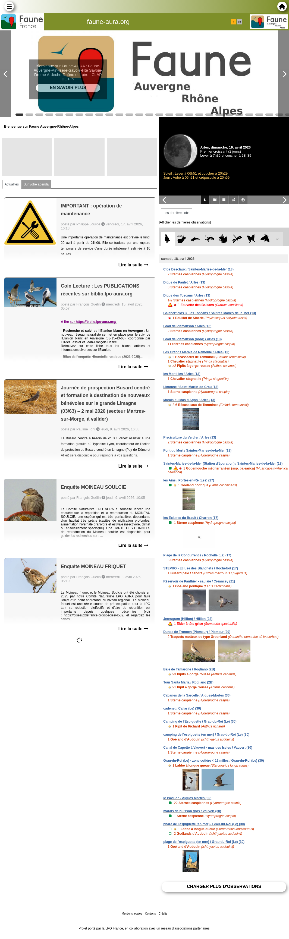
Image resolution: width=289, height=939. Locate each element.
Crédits (163, 913)
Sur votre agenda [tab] (36, 184)
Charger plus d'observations (224, 886)
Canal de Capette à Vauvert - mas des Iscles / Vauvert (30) (207, 747)
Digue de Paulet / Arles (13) (184, 282)
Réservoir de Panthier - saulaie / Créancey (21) (199, 581)
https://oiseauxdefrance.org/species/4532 (93, 615)
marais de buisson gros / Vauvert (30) (192, 811)
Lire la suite (133, 265)
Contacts (150, 913)
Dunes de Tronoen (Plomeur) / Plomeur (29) (196, 632)
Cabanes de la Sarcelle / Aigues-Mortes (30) (197, 695)
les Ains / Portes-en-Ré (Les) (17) (188, 480)
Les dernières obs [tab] (176, 213)
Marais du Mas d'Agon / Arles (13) (189, 400)
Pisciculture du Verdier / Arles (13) (189, 437)
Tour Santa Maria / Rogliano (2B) (188, 682)
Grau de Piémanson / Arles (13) (187, 326)
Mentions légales (132, 913)
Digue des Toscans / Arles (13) (186, 295)
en (239, 21)
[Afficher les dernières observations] (185, 222)
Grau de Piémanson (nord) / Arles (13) (192, 339)
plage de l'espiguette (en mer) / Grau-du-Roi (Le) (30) (203, 842)
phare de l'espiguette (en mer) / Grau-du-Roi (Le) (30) (204, 824)
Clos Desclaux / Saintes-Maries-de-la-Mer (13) (198, 269)
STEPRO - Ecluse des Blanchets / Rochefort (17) (200, 568)
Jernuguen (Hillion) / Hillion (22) (187, 619)
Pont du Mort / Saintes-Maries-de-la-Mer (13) (197, 450)
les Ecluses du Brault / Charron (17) (190, 518)
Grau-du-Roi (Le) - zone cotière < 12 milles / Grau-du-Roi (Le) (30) (213, 760)
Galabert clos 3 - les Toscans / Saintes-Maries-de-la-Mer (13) (209, 313)
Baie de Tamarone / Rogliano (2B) (189, 669)
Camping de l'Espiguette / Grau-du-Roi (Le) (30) (200, 721)
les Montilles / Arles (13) (181, 374)
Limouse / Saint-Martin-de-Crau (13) (190, 387)
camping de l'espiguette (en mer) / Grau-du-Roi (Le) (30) (206, 734)
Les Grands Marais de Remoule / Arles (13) (196, 352)
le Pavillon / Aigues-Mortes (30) (187, 798)
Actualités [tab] (12, 184)
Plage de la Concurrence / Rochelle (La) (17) (197, 555)
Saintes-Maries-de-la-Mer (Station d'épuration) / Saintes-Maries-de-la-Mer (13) (222, 463)
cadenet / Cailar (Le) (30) (182, 708)
